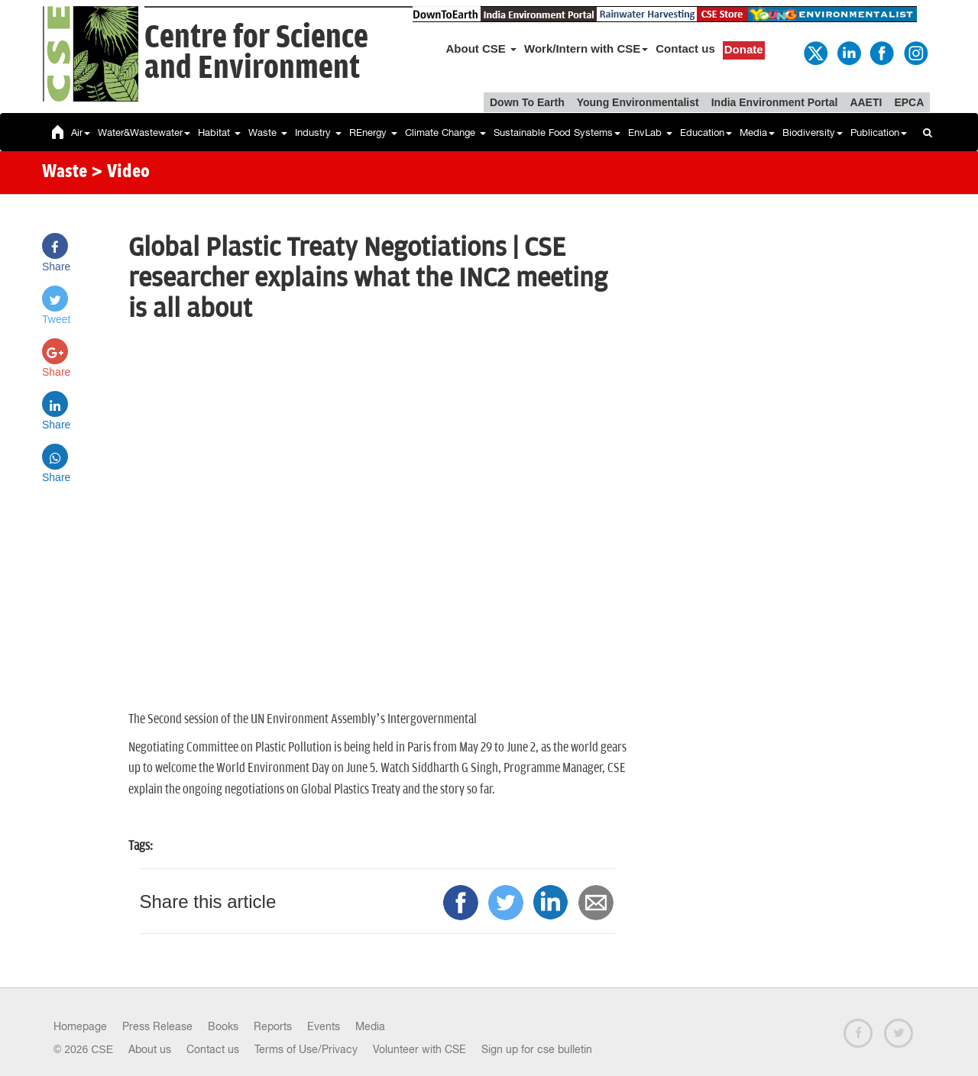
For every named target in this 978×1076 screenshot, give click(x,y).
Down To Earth (527, 102)
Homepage (80, 1026)
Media (757, 132)
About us (149, 1049)
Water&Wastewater (144, 132)
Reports (273, 1026)
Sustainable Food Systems (557, 132)
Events (323, 1026)
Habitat (219, 132)
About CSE (481, 48)
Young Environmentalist (638, 102)
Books (223, 1026)
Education (706, 132)
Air (80, 132)
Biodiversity (812, 132)
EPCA (909, 102)
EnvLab (650, 132)
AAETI (866, 102)
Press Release (157, 1026)
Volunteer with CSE (419, 1049)
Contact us (685, 48)
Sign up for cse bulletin (536, 1049)
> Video (120, 172)
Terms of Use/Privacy (306, 1049)
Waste (267, 132)
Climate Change (445, 132)
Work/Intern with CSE (586, 48)
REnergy (373, 132)
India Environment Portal (774, 102)
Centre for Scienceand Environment (256, 53)
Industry (318, 132)
